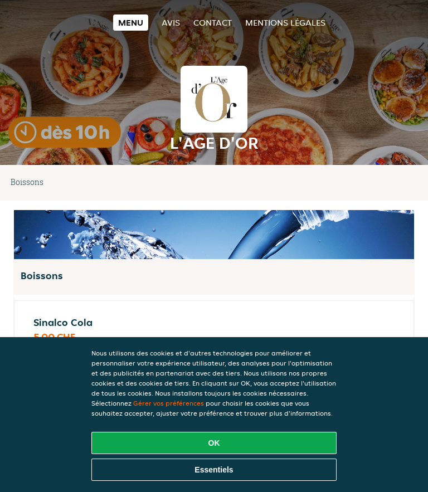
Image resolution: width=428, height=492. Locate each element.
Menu (130, 22)
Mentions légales (285, 22)
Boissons (27, 182)
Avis (171, 22)
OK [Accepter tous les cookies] (214, 443)
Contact (212, 22)
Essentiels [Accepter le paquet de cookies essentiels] (213, 469)
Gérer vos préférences (168, 403)
